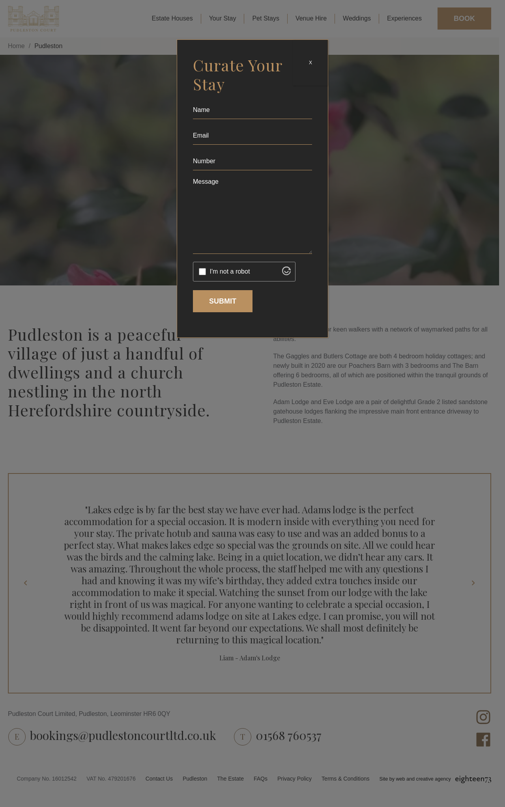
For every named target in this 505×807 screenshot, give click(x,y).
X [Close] (310, 62)
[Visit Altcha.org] (286, 273)
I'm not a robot (230, 271)
